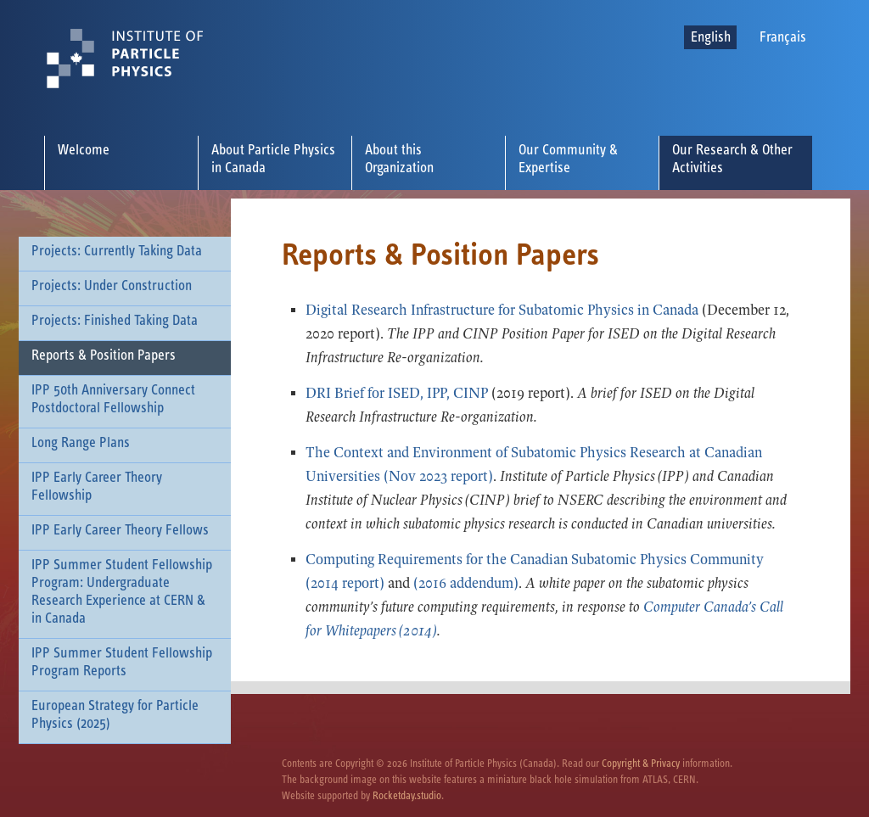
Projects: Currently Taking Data (116, 251)
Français (783, 37)
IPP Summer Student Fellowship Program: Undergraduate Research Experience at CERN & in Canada (121, 591)
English (711, 37)
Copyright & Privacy (641, 763)
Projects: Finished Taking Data (114, 320)
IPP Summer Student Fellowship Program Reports (121, 662)
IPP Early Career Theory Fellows (120, 530)
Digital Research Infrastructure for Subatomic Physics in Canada (502, 310)
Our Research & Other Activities (732, 159)
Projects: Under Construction (111, 286)
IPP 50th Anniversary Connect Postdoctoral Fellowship (113, 399)
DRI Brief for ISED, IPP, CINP (398, 393)
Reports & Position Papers (103, 355)
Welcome (83, 150)
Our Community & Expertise (568, 159)
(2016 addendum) (466, 583)
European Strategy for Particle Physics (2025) (115, 714)
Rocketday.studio (407, 796)
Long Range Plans (80, 443)
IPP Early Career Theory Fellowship (96, 486)
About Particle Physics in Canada (273, 159)
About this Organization (399, 159)
